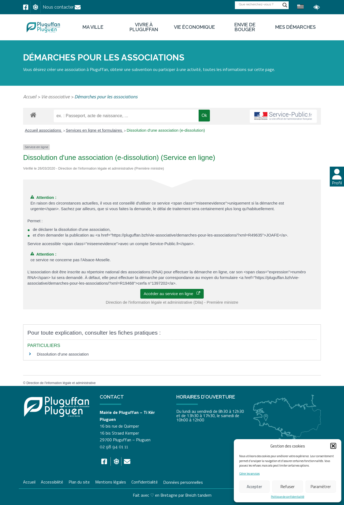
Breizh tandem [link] (198, 495)
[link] (25, 7)
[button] (333, 446)
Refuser (288, 486)
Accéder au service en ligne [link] (172, 293)
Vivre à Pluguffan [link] (144, 27)
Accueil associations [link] (43, 130)
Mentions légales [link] (110, 481)
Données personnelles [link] (183, 482)
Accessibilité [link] (52, 481)
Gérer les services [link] (249, 473)
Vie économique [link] (194, 27)
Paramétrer (321, 486)
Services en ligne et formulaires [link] (94, 130)
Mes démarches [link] (295, 27)
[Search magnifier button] (285, 5)
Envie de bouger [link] (245, 27)
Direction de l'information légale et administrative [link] (61, 383)
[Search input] (259, 4)
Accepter (254, 486)
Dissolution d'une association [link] (63, 354)
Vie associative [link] (55, 96)
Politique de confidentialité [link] (287, 496)
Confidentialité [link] (144, 481)
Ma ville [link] (93, 27)
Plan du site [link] (79, 481)
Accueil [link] (29, 96)
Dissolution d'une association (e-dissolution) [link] (166, 130)
